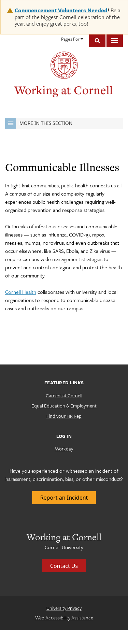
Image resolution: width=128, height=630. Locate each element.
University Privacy (64, 608)
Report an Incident (64, 497)
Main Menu (114, 40)
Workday (64, 448)
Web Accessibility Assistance (64, 617)
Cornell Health (20, 292)
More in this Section (38, 123)
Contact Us (64, 566)
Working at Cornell (63, 90)
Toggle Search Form (97, 40)
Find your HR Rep (64, 415)
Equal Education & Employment (64, 405)
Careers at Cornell (64, 395)
